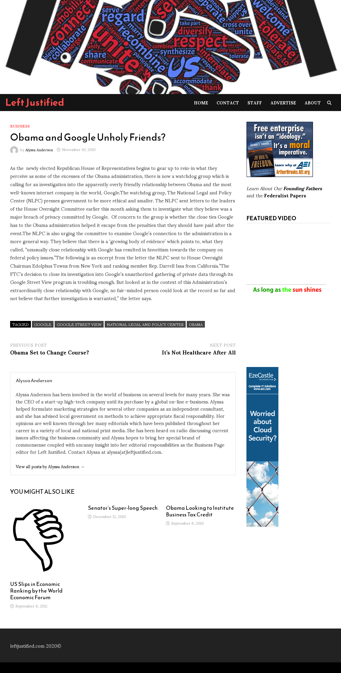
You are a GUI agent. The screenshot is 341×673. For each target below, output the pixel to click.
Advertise (283, 102)
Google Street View (79, 324)
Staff (254, 102)
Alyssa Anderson (39, 149)
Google (42, 324)
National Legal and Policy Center (145, 324)
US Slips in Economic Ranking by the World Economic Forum (36, 590)
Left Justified (34, 102)
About (313, 102)
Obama (196, 324)
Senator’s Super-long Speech (123, 508)
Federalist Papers (285, 195)
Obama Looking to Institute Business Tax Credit (200, 511)
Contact (228, 102)
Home (201, 102)
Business (20, 125)
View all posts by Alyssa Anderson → (50, 466)
